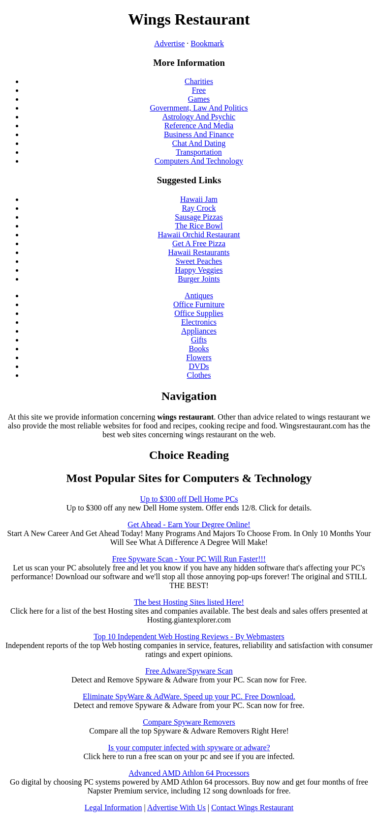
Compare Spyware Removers (189, 722)
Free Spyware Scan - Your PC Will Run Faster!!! (189, 559)
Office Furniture (198, 304)
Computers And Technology (199, 161)
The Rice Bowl (199, 226)
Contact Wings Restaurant (252, 807)
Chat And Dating (198, 143)
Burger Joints (199, 279)
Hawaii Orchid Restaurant (199, 234)
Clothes (199, 375)
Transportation (199, 152)
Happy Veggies (198, 270)
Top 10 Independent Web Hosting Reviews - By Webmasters (189, 636)
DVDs (199, 366)
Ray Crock (199, 208)
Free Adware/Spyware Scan (189, 671)
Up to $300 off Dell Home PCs (189, 499)
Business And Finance (199, 134)
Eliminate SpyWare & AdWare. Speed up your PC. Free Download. (189, 696)
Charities (199, 81)
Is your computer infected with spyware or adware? (189, 747)
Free (199, 90)
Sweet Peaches (199, 261)
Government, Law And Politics (199, 108)
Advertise (169, 43)
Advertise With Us (176, 807)
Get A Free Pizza (198, 243)
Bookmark (207, 43)
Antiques (199, 295)
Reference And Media (198, 125)
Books (199, 348)
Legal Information (113, 807)
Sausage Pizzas (198, 217)
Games (199, 99)
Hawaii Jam (199, 199)
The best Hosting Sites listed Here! (189, 602)
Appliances (199, 331)
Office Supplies (198, 313)
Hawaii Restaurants (199, 252)
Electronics (199, 322)
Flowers (199, 357)
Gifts (199, 340)
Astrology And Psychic (198, 117)
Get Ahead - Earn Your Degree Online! (188, 524)
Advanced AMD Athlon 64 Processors (188, 773)
